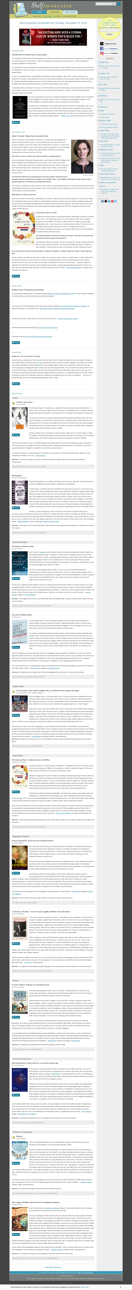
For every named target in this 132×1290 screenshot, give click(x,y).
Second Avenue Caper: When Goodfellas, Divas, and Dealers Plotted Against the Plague (110, 136)
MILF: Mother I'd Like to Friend (49, 521)
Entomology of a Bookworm (28, 1114)
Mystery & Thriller (105, 120)
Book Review (102, 107)
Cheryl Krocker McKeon (74, 267)
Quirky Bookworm (30, 595)
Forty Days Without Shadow (109, 127)
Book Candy (102, 84)
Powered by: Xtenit (66, 1283)
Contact (40, 1278)
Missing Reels (105, 117)
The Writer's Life (104, 73)
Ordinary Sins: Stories (107, 114)
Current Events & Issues (107, 174)
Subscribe (82, 1278)
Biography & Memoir (106, 150)
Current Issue (37, 16)
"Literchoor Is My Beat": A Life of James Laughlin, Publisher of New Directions (110, 160)
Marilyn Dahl (65, 116)
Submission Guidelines (55, 1278)
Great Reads (102, 96)
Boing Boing (56, 1074)
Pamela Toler (75, 891)
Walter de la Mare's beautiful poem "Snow (61, 293)
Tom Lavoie (28, 962)
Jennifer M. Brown (86, 1182)
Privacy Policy (101, 1278)
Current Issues (67, 1278)
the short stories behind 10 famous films (39, 336)
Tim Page (39, 362)
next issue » (57, 1267)
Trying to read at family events (67, 318)
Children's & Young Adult (108, 182)
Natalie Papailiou (23, 521)
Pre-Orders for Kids (70, 16)
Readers (55, 12)
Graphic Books (104, 130)
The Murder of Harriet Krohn (109, 124)
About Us (34, 1278)
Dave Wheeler (36, 736)
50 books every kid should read (47, 327)
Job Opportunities (91, 1278)
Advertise (45, 1278)
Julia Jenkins (52, 1041)
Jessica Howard (35, 668)
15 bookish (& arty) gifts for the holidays (74, 306)
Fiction (102, 111)
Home (39, 12)
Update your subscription (85, 1272)
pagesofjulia (76, 1041)
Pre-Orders (57, 16)
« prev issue (48, 1267)
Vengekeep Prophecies (52, 1208)
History (102, 165)
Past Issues (47, 16)
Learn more (85, 1287)
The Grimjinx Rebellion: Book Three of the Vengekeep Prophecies (109, 191)
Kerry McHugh (86, 1111)
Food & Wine (104, 141)
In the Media (75, 1278)
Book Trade (70, 12)
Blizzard (103, 186)
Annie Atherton (41, 455)
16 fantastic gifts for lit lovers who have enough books (57, 308)
